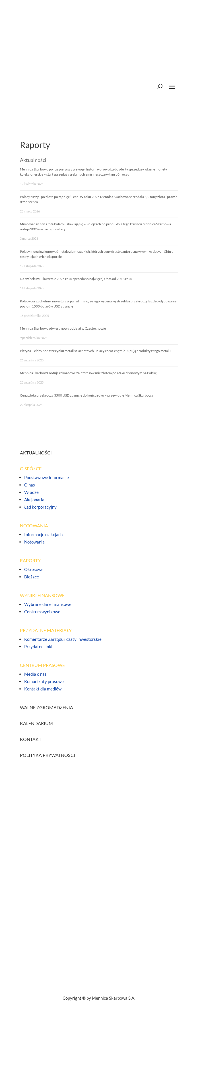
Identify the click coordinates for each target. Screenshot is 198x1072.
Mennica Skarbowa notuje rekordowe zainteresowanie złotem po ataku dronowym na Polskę (88, 373)
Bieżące (31, 576)
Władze (31, 492)
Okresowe (34, 569)
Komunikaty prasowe (44, 681)
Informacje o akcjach (43, 534)
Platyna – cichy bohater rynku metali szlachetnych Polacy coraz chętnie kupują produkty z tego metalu (95, 351)
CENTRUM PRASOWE (42, 665)
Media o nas (35, 674)
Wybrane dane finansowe (47, 604)
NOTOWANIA (34, 525)
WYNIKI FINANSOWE (42, 595)
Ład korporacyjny (40, 506)
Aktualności (33, 160)
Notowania (34, 541)
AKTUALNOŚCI (36, 452)
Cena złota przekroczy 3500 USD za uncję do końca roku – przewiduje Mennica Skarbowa (86, 395)
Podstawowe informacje (46, 477)
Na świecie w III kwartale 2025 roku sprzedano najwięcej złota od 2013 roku (76, 279)
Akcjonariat (35, 499)
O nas (29, 484)
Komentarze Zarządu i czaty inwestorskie (63, 639)
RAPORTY (30, 560)
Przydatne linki (38, 646)
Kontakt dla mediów (42, 688)
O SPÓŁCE (31, 468)
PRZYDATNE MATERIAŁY (46, 630)
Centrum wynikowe (42, 611)
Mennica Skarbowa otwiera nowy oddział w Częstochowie (63, 328)
